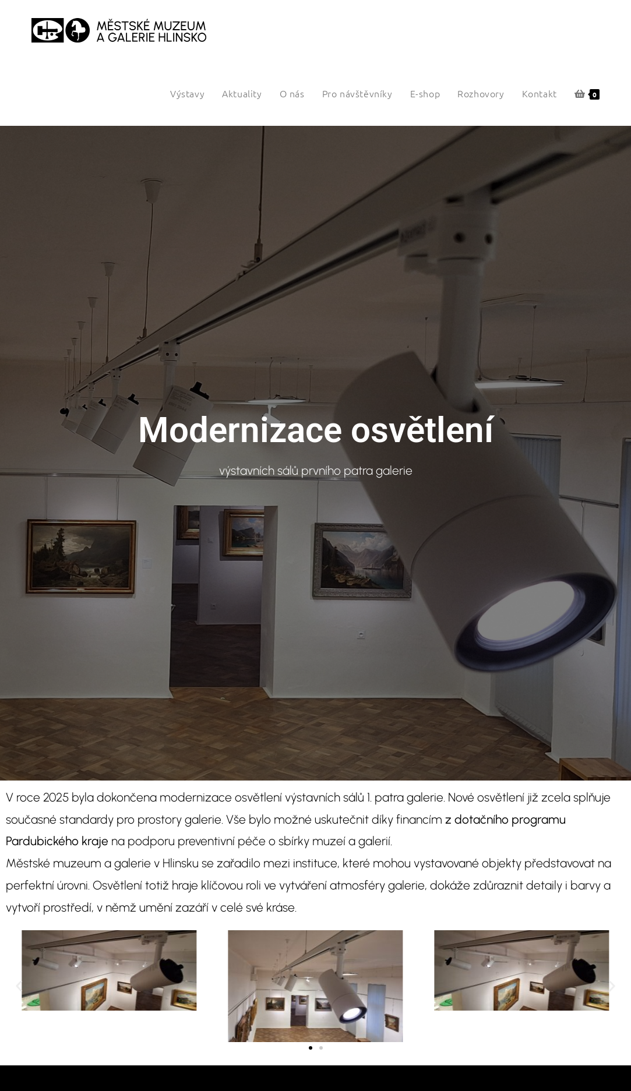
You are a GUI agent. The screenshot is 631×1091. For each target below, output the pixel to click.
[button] (19, 986)
